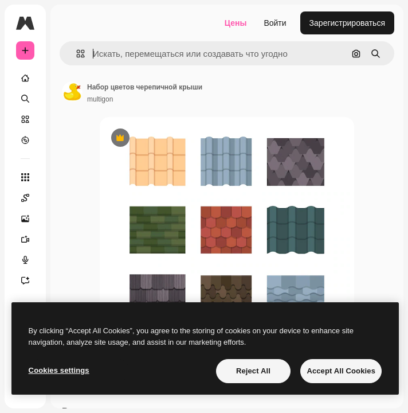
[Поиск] (25, 98)
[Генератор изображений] (31, 218)
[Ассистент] (31, 280)
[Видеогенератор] (31, 239)
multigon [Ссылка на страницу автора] (100, 99)
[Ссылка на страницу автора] (72, 91)
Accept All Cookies (341, 371)
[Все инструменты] (25, 177)
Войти (275, 23)
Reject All (253, 371)
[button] (76, 53)
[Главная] (25, 78)
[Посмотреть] (25, 140)
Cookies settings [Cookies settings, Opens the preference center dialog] (59, 370)
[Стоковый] (25, 119)
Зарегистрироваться (347, 23)
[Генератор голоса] (31, 260)
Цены (236, 23)
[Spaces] (31, 198)
